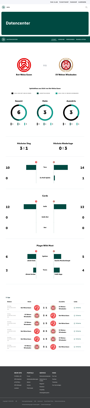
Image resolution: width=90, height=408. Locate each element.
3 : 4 (45, 316)
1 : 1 (45, 308)
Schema (77, 307)
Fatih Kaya (58, 274)
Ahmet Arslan (30, 274)
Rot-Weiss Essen (26, 307)
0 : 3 (45, 331)
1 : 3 (45, 323)
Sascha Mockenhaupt (62, 260)
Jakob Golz (31, 260)
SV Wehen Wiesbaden (62, 308)
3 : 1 (45, 347)
